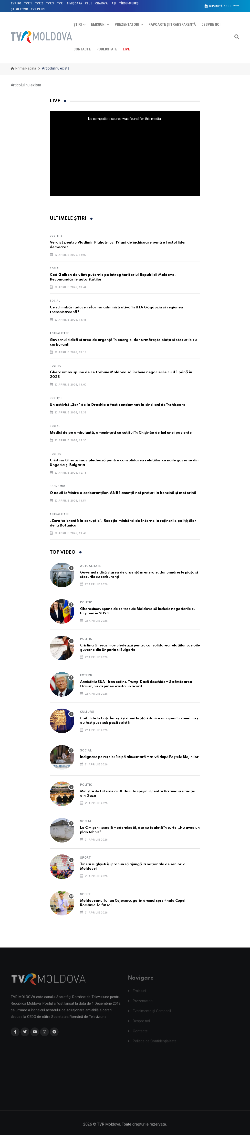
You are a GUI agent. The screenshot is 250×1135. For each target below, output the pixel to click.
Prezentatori (127, 24)
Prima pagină (23, 68)
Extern (86, 675)
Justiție (56, 235)
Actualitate (59, 333)
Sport (85, 857)
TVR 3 (50, 3)
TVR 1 (28, 3)
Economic (57, 486)
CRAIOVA (101, 3)
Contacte (82, 49)
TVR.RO (16, 3)
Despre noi (210, 24)
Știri (77, 24)
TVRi (60, 3)
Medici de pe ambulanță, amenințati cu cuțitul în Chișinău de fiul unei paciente (121, 433)
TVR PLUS (38, 9)
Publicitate (106, 49)
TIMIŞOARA (74, 3)
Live (126, 49)
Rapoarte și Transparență (172, 24)
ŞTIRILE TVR (19, 9)
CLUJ (88, 3)
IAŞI (113, 3)
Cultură (87, 712)
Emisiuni (98, 24)
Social (55, 268)
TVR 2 (39, 3)
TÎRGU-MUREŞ (128, 3)
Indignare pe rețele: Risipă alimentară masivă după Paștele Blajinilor (139, 757)
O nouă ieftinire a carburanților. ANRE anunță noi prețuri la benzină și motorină (123, 493)
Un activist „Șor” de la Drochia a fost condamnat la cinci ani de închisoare (117, 405)
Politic (55, 365)
